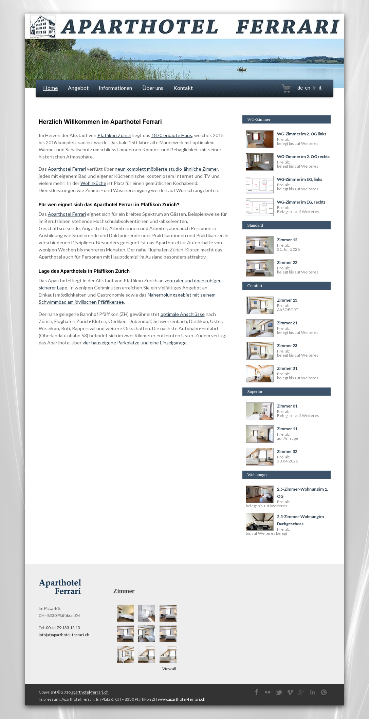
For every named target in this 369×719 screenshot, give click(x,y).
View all (169, 668)
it (320, 87)
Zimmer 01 (287, 406)
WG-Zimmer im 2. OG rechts (303, 156)
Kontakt (183, 87)
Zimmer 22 (287, 262)
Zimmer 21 (287, 322)
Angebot (78, 87)
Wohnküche (93, 183)
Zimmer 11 (287, 428)
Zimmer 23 (287, 345)
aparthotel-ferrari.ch (90, 692)
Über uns (152, 87)
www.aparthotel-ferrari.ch (181, 699)
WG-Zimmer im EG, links (299, 179)
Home (50, 87)
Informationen (115, 87)
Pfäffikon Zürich (114, 135)
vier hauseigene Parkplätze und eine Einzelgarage (134, 342)
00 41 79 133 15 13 (63, 627)
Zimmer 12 (287, 239)
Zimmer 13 (287, 300)
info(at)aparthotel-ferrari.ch (64, 634)
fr (314, 87)
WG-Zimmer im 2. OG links (301, 133)
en (307, 87)
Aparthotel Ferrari (67, 169)
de (300, 87)
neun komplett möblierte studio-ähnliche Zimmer (166, 169)
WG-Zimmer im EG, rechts (301, 202)
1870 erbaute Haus (171, 135)
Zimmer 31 (287, 368)
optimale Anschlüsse (183, 314)
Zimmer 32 (287, 451)
